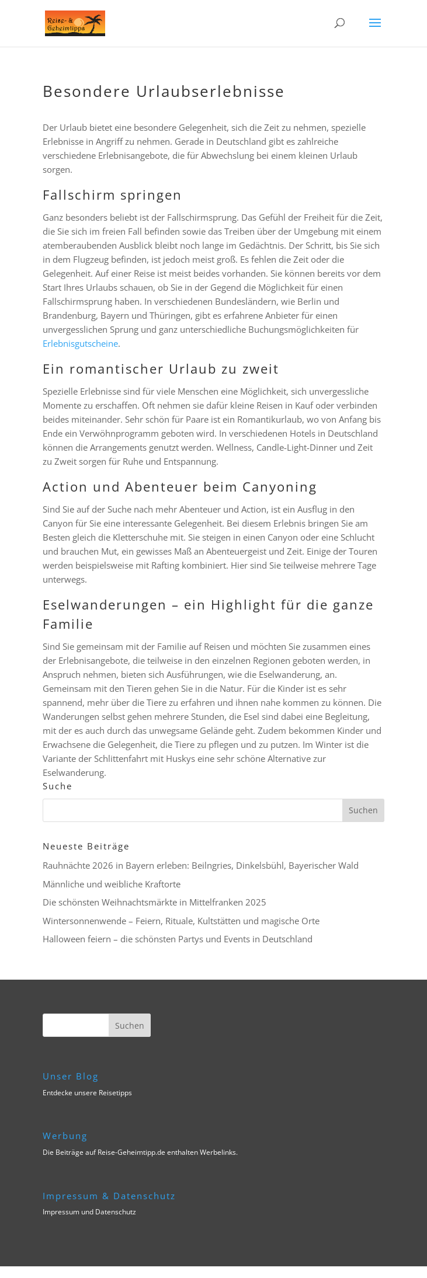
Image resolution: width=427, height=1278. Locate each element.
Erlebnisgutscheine (80, 343)
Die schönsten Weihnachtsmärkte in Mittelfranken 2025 (154, 902)
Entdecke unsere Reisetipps (87, 1093)
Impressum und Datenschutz (89, 1212)
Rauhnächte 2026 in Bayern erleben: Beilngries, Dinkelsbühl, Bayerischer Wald (201, 865)
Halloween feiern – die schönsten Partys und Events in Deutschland (178, 939)
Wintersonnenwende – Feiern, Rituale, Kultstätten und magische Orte (181, 921)
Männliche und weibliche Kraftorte (111, 884)
